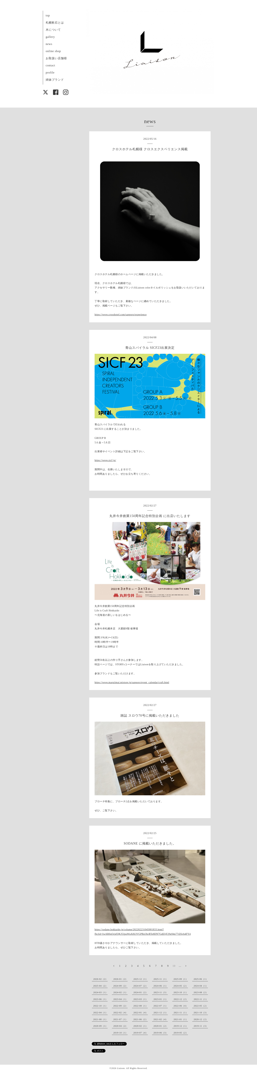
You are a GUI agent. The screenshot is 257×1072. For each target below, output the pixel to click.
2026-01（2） (120, 979)
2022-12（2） (181, 999)
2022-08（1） (140, 1006)
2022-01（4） (140, 1012)
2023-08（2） (201, 992)
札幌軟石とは (55, 22)
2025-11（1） (160, 979)
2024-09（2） (120, 986)
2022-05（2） (201, 1006)
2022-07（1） (160, 1006)
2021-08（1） (100, 1019)
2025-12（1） (140, 979)
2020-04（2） (120, 1026)
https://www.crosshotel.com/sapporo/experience (121, 314)
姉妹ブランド (55, 79)
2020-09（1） (100, 1026)
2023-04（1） (120, 999)
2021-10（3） (201, 1012)
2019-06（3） (160, 1033)
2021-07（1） (120, 1019)
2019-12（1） (181, 1026)
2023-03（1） (140, 999)
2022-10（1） (100, 1006)
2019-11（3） (201, 1026)
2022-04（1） (100, 1012)
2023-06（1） (100, 999)
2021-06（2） (140, 1019)
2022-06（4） (181, 1006)
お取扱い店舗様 (56, 58)
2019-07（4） (140, 1033)
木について (53, 29)
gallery (50, 36)
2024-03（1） (100, 992)
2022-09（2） (120, 1006)
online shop (53, 51)
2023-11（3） (160, 992)
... (180, 966)
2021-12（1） (160, 1012)
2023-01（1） (160, 999)
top (48, 15)
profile (50, 72)
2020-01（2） (160, 1026)
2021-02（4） (160, 1019)
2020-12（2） (201, 1019)
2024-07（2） (140, 986)
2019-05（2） (181, 1033)
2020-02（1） (140, 1026)
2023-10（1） (181, 992)
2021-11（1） (181, 1012)
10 (174, 966)
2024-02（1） (120, 992)
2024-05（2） (181, 986)
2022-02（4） (120, 1012)
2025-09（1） (181, 979)
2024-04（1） (201, 986)
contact (50, 65)
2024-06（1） (160, 986)
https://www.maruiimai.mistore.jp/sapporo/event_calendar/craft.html (132, 682)
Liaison (121, 1068)
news (49, 43)
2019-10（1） (120, 1033)
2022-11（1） (201, 999)
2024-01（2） (140, 992)
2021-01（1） (181, 1019)
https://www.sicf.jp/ (105, 460)
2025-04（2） (100, 986)
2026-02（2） (100, 979)
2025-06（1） (201, 979)
